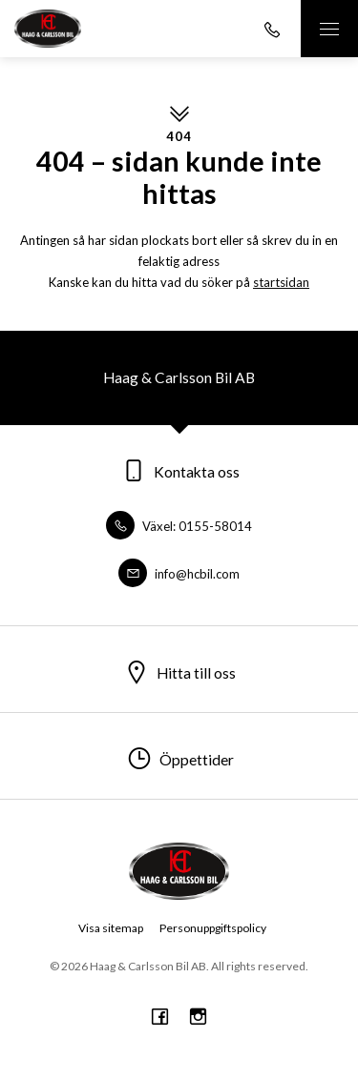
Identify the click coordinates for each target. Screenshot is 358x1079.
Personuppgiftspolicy (212, 928)
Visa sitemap (110, 928)
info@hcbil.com (179, 573)
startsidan (281, 282)
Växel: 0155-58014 (179, 526)
